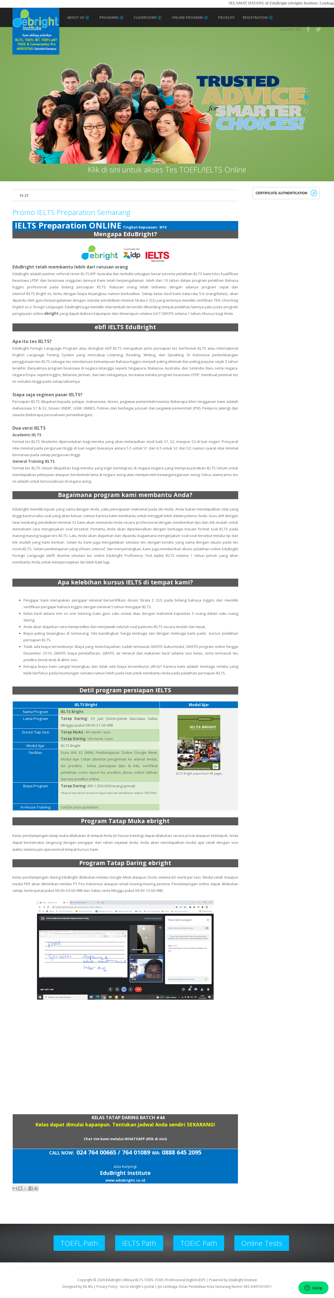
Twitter (319, 29)
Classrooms (147, 17)
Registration (258, 17)
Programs (111, 17)
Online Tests (261, 1243)
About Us (78, 17)
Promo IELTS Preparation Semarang (71, 212)
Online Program (190, 17)
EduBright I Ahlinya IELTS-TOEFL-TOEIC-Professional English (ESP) (155, 1280)
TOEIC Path (198, 1243)
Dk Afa (88, 1286)
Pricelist (226, 17)
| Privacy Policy (105, 1286)
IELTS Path (139, 1243)
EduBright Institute (243, 1280)
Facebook (308, 29)
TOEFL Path (79, 1243)
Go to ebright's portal (137, 1286)
